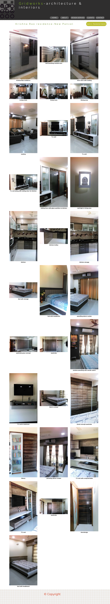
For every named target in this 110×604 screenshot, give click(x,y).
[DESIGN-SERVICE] (77, 18)
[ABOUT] (64, 18)
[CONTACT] (100, 18)
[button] (90, 18)
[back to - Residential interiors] (96, 24)
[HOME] (54, 18)
